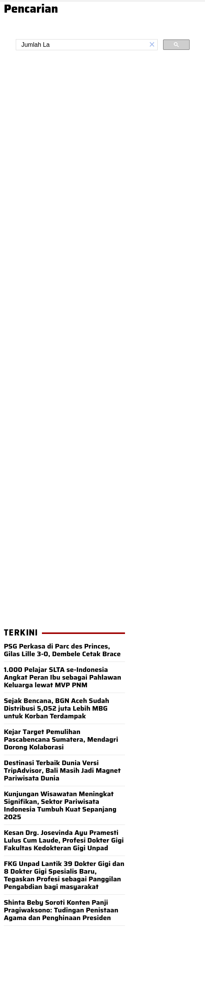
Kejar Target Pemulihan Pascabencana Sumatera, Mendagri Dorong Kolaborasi (61, 739)
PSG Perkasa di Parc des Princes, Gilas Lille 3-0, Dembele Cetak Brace (62, 650)
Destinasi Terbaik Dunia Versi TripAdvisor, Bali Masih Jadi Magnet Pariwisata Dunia (62, 770)
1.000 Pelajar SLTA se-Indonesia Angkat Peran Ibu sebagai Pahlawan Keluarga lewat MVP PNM (62, 677)
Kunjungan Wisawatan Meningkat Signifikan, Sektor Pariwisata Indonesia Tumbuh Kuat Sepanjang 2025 (60, 805)
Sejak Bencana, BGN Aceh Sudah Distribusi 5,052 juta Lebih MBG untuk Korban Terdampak (56, 708)
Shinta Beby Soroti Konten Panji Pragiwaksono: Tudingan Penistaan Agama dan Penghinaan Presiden (61, 910)
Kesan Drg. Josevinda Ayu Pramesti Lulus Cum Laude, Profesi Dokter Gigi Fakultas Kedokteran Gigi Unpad (64, 840)
